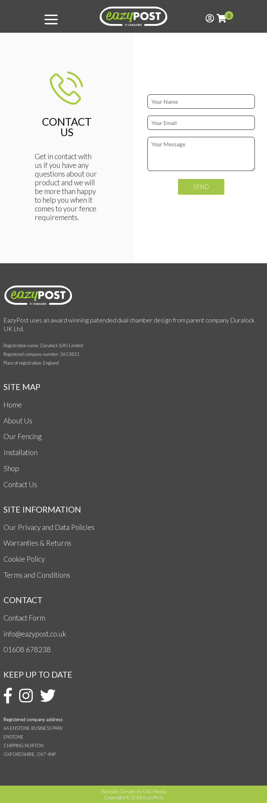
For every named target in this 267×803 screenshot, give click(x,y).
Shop (11, 468)
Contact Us (20, 484)
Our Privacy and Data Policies (49, 527)
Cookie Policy (24, 558)
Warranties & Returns (37, 542)
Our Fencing (22, 436)
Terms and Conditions (37, 574)
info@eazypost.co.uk (34, 633)
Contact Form (24, 617)
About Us (17, 420)
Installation (20, 452)
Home (12, 404)
